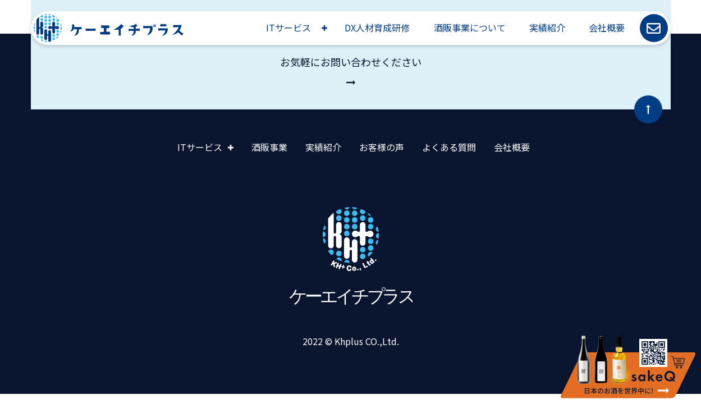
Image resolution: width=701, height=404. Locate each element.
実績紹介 (547, 27)
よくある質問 (449, 147)
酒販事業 (269, 147)
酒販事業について (470, 27)
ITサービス (288, 27)
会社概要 (607, 27)
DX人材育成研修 (377, 27)
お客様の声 (381, 147)
